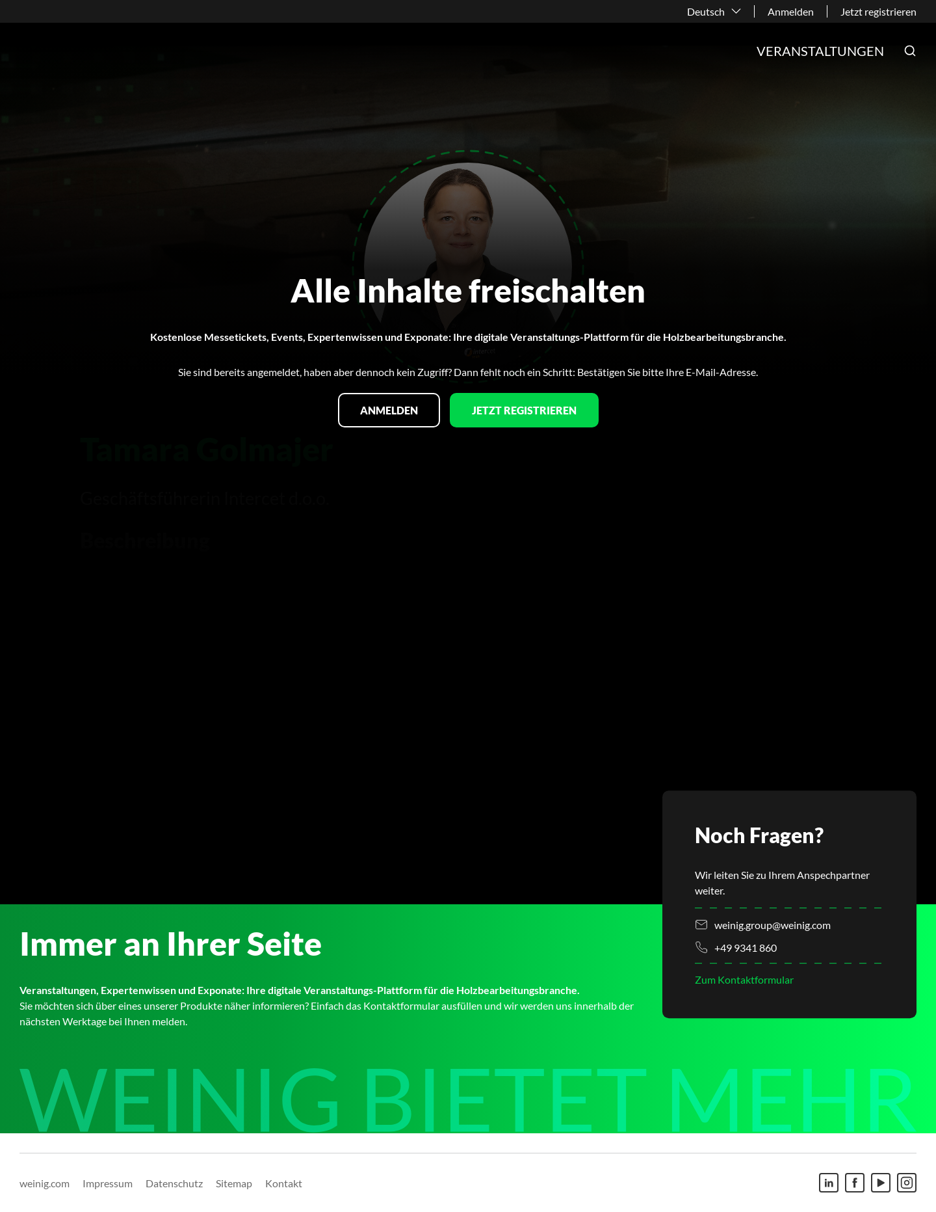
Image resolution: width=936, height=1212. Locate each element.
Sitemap (234, 1183)
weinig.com (45, 1183)
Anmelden (791, 11)
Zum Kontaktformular (744, 979)
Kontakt (283, 1183)
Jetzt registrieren (878, 11)
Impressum (108, 1183)
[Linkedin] (828, 1182)
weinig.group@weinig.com (772, 925)
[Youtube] (880, 1182)
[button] (910, 50)
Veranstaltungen (820, 51)
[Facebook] (854, 1182)
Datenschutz (174, 1183)
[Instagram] (906, 1182)
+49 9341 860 (745, 947)
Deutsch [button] (706, 11)
